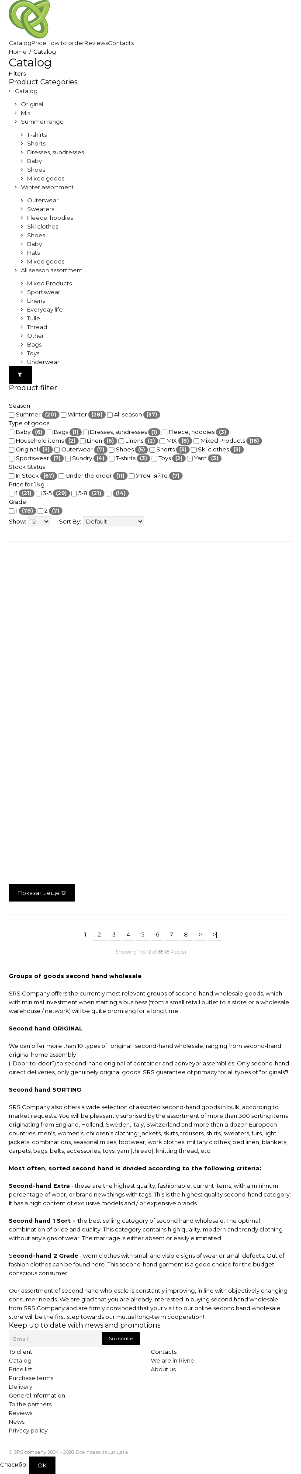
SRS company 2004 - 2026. (44, 1452)
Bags (34, 344)
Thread (37, 326)
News (16, 1421)
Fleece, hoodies (50, 217)
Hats (33, 252)
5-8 (87, 493)
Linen (98, 441)
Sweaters (40, 208)
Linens (36, 300)
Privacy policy (28, 1430)
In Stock (33, 476)
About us (163, 1369)
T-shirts (37, 134)
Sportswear (43, 291)
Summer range (42, 121)
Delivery (20, 1386)
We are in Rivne (172, 1360)
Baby (34, 160)
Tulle (33, 318)
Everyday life (45, 309)
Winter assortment (47, 187)
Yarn (204, 458)
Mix (26, 112)
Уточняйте (156, 476)
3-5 (53, 493)
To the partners (30, 1404)
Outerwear (43, 200)
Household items (44, 441)
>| (215, 934)
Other (35, 335)
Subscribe (121, 1338)
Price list (20, 1369)
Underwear (43, 361)
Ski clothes (42, 226)
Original (32, 104)
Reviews (20, 1412)
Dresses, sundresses (55, 152)
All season (133, 415)
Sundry (86, 458)
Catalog (26, 90)
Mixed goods (45, 178)
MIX (175, 441)
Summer (34, 415)
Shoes (36, 169)
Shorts (36, 143)
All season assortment (52, 270)
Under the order (93, 476)
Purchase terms (31, 1377)
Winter (83, 415)
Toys (33, 353)
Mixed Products (49, 283)
